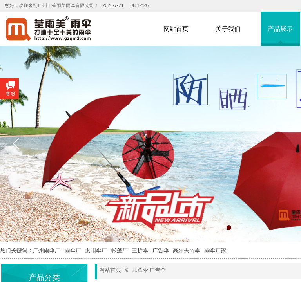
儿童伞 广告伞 (149, 270)
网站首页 (110, 270)
